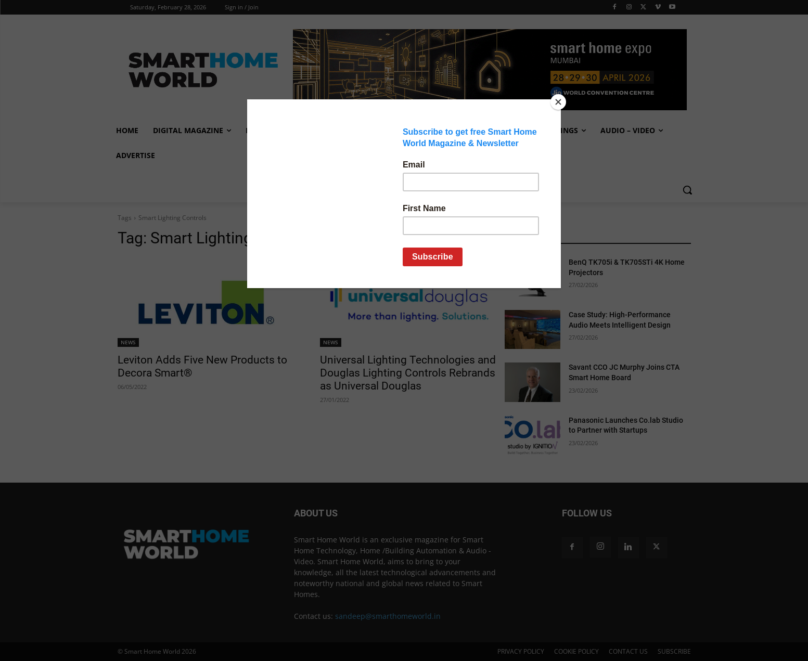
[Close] (558, 102)
